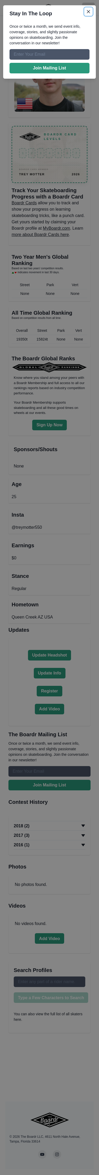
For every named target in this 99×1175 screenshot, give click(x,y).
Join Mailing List (49, 68)
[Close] (88, 11)
